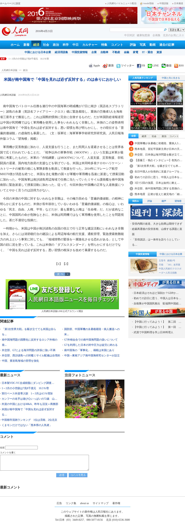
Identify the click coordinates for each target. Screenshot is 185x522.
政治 (56, 44)
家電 (135, 52)
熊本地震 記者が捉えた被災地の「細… (158, 194)
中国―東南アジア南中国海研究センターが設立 (92, 355)
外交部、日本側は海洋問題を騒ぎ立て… (158, 154)
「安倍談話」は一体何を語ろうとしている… (156, 242)
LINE (153, 65)
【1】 (58, 263)
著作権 (116, 503)
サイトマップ (101, 503)
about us (84, 503)
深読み (135, 201)
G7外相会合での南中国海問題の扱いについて (91, 339)
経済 (36, 44)
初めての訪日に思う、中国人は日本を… (158, 177)
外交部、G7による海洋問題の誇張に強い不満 (28, 350)
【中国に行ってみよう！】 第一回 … (157, 327)
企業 (94, 52)
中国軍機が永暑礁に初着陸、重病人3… (158, 143)
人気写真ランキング (142, 78)
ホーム (15, 44)
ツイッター (125, 65)
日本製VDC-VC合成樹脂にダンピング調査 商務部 (34, 58)
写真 (143, 44)
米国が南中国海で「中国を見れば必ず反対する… (28, 412)
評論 (133, 44)
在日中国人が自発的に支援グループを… (158, 171)
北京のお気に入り (173, 35)
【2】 (66, 263)
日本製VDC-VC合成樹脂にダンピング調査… (28, 383)
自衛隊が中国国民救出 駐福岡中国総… (157, 303)
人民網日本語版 (9, 70)
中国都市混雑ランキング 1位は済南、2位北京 (29, 419)
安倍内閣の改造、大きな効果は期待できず (157, 223)
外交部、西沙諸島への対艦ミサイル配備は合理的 (31, 355)
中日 (75, 44)
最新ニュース (10, 375)
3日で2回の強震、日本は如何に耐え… (157, 182)
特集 (104, 44)
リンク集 (71, 503)
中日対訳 (129, 35)
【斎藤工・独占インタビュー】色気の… (158, 160)
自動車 (104, 52)
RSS (179, 65)
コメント (117, 44)
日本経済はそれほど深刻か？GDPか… (156, 293)
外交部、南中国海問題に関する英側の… (158, 188)
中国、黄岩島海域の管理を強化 (20, 360)
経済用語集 (61, 52)
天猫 (161, 264)
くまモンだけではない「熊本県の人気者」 (27, 425)
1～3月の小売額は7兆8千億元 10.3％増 (25, 388)
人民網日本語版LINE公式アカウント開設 (62, 295)
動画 (153, 44)
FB (141, 65)
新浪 (108, 65)
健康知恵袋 (144, 35)
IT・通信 (147, 52)
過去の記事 (166, 44)
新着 (26, 44)
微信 (166, 65)
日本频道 (177, 3)
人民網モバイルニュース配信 (120, 3)
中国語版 (162, 3)
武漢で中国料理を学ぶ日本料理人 (153, 332)
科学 (66, 44)
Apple (94, 65)
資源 (159, 52)
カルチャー (89, 44)
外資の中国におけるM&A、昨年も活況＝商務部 (30, 404)
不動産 (116, 52)
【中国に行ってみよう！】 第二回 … (157, 321)
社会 (46, 44)
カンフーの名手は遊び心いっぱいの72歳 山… (29, 398)
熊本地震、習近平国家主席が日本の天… (158, 149)
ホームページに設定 (10, 3)
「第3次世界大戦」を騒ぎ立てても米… (158, 166)
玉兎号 (162, 260)
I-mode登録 (147, 3)
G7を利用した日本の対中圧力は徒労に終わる (91, 345)
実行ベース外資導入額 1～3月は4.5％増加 (27, 393)
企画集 (157, 35)
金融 (126, 52)
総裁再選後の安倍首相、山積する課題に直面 (157, 232)
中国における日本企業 (38, 52)
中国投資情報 (80, 52)
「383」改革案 (173, 264)
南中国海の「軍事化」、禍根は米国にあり (89, 350)
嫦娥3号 (171, 260)
